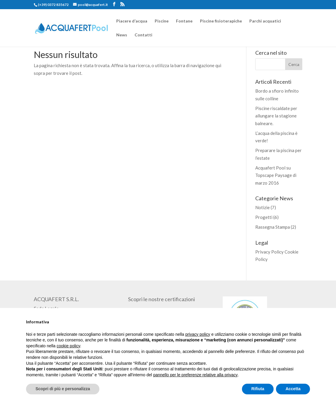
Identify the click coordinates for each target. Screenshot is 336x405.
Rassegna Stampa (272, 227)
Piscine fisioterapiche (221, 21)
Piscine (162, 21)
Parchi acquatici (265, 21)
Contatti (143, 35)
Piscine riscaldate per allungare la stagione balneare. (276, 116)
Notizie (262, 207)
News (121, 35)
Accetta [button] (293, 388)
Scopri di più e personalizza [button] (62, 388)
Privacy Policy (269, 251)
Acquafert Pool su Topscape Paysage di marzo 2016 (275, 175)
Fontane (184, 21)
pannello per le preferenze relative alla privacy (195, 374)
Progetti (263, 217)
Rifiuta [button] (257, 388)
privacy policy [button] (197, 334)
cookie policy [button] (68, 345)
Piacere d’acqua (131, 21)
